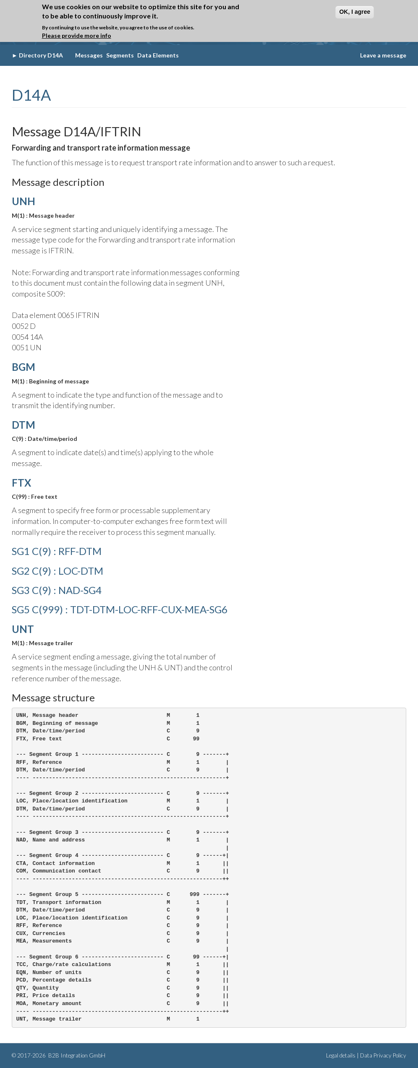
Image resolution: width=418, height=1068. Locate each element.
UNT (23, 629)
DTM (23, 425)
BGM (23, 367)
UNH (23, 201)
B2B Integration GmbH (76, 1055)
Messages (89, 55)
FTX (21, 483)
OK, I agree (354, 11)
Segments (120, 55)
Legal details (340, 1055)
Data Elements (158, 55)
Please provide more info (76, 35)
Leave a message (383, 55)
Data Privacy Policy (383, 1055)
